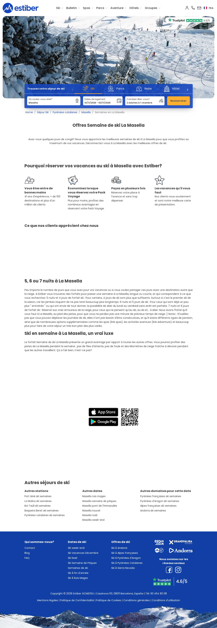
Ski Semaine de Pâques (82, 563)
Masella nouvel (91, 510)
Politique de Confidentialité (77, 600)
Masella (86, 112)
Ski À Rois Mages (78, 578)
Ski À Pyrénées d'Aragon (126, 558)
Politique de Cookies (108, 600)
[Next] (187, 90)
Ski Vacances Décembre (83, 553)
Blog (27, 553)
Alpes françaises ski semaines (158, 506)
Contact (29, 548)
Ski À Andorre (119, 548)
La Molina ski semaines (38, 501)
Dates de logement (94, 99)
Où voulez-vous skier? (40, 99)
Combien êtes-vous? (138, 99)
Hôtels (134, 8)
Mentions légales (47, 600)
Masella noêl (89, 515)
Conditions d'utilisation (166, 600)
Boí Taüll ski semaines (37, 506)
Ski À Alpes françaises (124, 553)
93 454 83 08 (158, 593)
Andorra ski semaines (153, 510)
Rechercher (178, 101)
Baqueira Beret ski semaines (41, 510)
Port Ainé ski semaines (37, 496)
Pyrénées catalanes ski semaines (44, 515)
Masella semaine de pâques (99, 501)
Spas (86, 8)
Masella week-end (93, 520)
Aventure (116, 8)
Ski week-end (76, 548)
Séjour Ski (43, 112)
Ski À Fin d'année (78, 573)
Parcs (100, 8)
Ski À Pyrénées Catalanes (127, 563)
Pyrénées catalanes (65, 112)
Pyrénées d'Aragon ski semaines (159, 501)
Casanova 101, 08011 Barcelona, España (119, 593)
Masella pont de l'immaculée (99, 506)
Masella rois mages (94, 496)
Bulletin (71, 8)
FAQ (26, 558)
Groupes (151, 8)
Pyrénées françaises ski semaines (160, 496)
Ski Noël (72, 558)
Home (29, 112)
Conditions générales (136, 600)
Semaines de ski (78, 568)
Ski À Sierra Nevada (123, 568)
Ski (58, 8)
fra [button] (208, 8)
